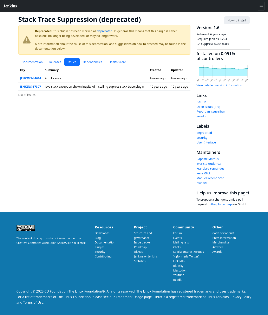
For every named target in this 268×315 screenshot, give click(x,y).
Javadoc (202, 116)
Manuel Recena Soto (210, 178)
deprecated (104, 31)
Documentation (32, 62)
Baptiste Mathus (208, 159)
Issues (72, 62)
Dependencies (92, 62)
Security (202, 138)
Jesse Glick (204, 173)
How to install (237, 20)
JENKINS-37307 (30, 86)
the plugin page (222, 204)
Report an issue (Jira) (211, 111)
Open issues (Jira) (208, 107)
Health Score (117, 62)
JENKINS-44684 (30, 78)
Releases (55, 62)
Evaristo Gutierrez (209, 164)
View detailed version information (219, 85)
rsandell (202, 183)
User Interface (206, 142)
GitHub (201, 102)
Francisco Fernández (210, 168)
